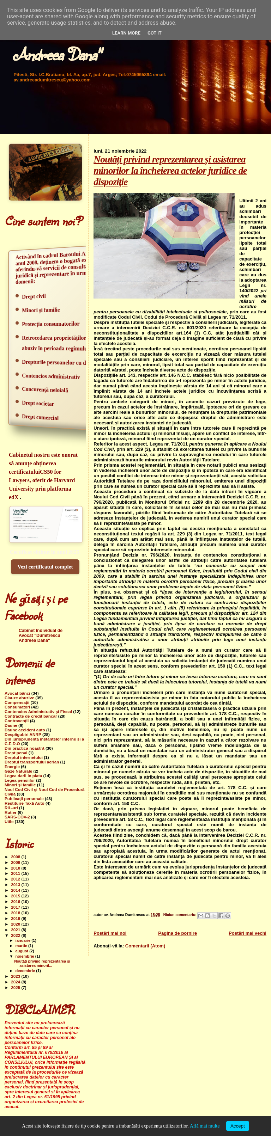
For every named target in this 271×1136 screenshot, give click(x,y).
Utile (9, 821)
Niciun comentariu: (180, 915)
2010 (16, 868)
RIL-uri (11, 807)
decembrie (26, 971)
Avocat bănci (17, 693)
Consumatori (17, 707)
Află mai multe (205, 1126)
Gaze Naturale (18, 771)
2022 (16, 935)
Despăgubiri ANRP (23, 734)
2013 (16, 884)
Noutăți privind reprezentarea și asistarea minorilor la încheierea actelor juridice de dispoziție (170, 170)
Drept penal (16, 752)
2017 (16, 907)
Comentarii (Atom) (145, 945)
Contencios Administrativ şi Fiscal (38, 711)
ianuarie (24, 940)
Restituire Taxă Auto (24, 803)
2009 (16, 862)
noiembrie (25, 956)
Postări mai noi (110, 933)
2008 (16, 856)
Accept (237, 1126)
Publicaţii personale (24, 798)
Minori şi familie (20, 784)
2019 (16, 918)
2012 (16, 879)
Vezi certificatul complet (45, 567)
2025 (16, 987)
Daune (11, 725)
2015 (16, 896)
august (23, 951)
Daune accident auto (25, 729)
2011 (16, 873)
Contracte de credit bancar (31, 716)
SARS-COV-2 (17, 817)
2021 (16, 929)
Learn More (126, 33)
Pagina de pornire (177, 933)
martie (22, 946)
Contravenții (17, 720)
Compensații (17, 702)
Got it (154, 33)
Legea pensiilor (20, 780)
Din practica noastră (24, 748)
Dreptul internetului (24, 757)
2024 (16, 982)
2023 (16, 976)
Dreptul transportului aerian (32, 762)
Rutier (11, 812)
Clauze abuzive (19, 697)
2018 (16, 912)
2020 (16, 924)
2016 (16, 901)
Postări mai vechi (247, 933)
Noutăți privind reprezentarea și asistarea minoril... (42, 963)
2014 (16, 890)
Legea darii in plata (23, 775)
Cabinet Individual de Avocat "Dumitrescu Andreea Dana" (40, 635)
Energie (12, 766)
